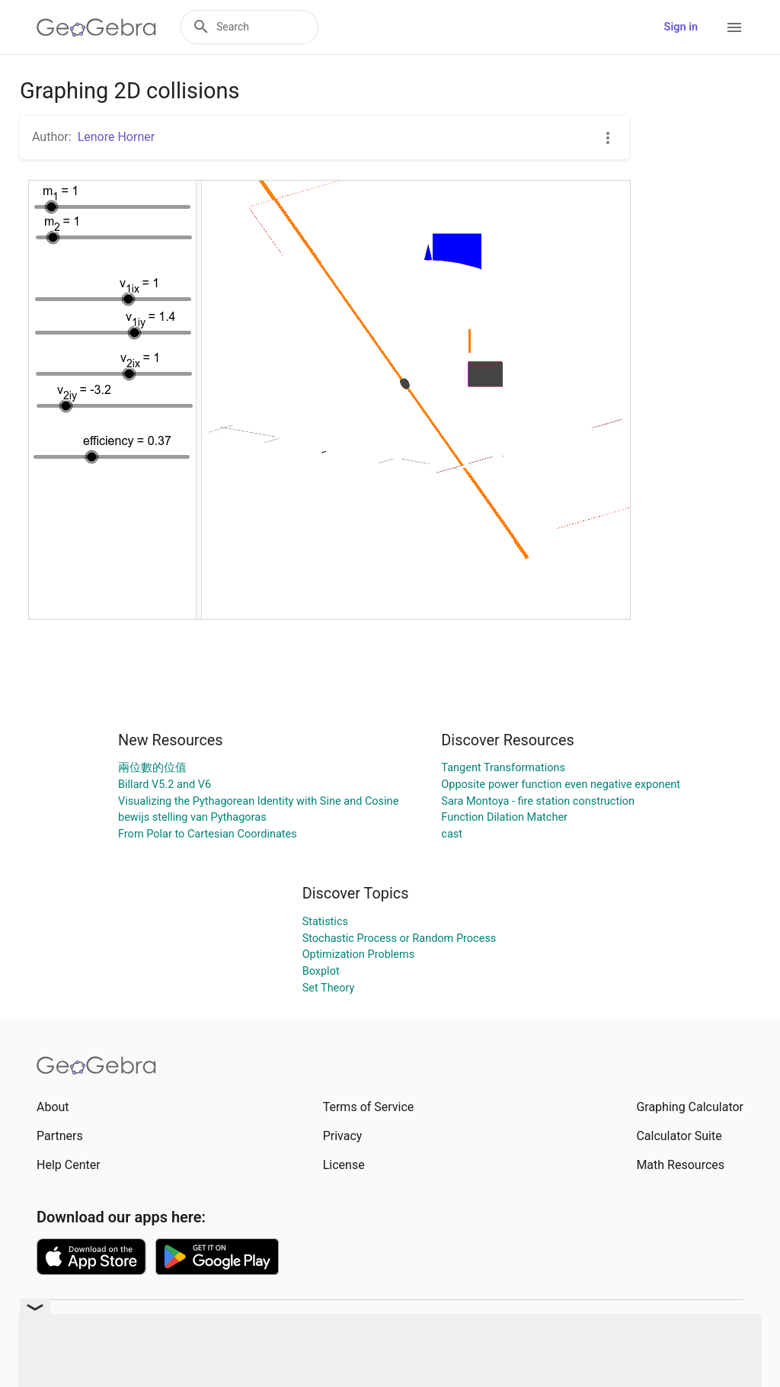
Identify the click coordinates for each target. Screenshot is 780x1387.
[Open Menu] (734, 27)
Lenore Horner (116, 137)
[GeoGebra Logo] (96, 27)
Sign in (681, 27)
